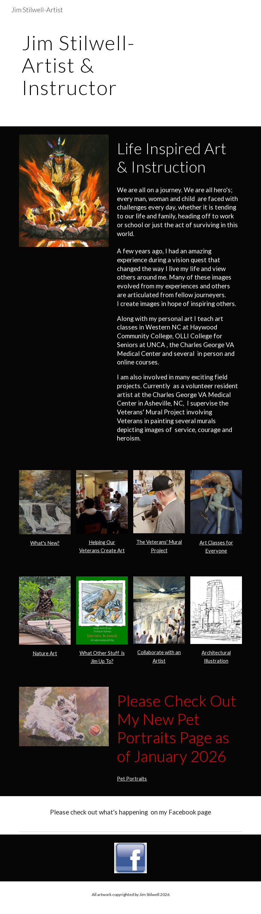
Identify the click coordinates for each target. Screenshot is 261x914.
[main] (92, 68)
